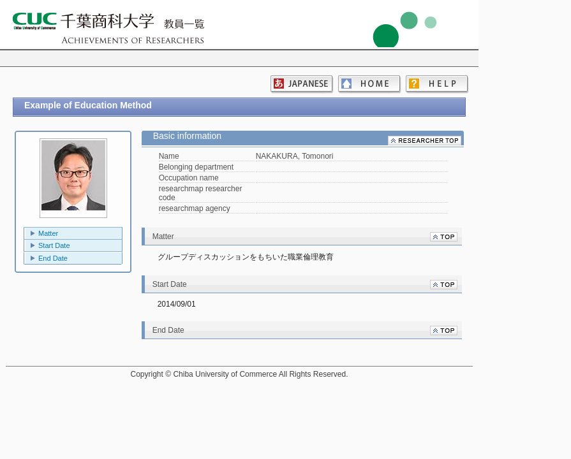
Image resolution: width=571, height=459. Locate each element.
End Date (53, 258)
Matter (48, 233)
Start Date (54, 245)
